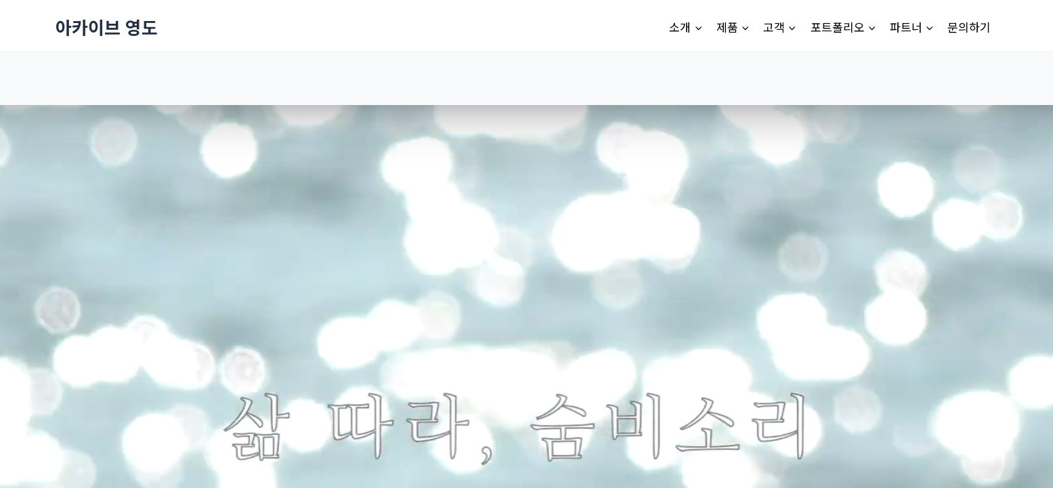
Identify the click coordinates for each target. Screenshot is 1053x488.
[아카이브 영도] (107, 26)
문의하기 (969, 26)
